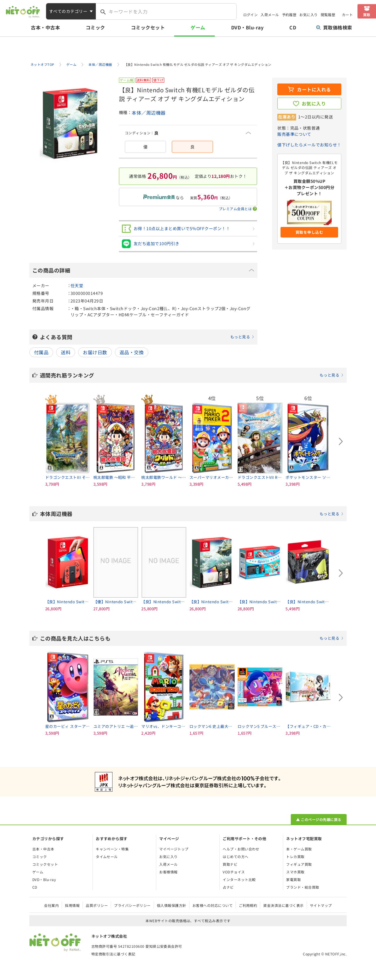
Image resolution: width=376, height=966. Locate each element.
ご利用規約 (248, 905)
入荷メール (270, 14)
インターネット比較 (239, 879)
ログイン (250, 14)
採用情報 (72, 905)
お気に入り (308, 14)
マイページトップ (174, 848)
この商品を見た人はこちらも (192, 638)
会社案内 (51, 905)
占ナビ (228, 887)
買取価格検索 (334, 27)
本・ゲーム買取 (299, 848)
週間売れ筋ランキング (192, 375)
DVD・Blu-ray (247, 27)
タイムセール (107, 856)
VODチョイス (234, 871)
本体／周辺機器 (148, 112)
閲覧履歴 (328, 14)
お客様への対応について (212, 905)
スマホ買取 (295, 871)
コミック (95, 27)
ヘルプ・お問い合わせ (241, 848)
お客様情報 (168, 871)
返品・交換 (132, 352)
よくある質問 (147, 337)
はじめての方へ (235, 856)
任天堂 (76, 285)
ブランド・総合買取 (302, 887)
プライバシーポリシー (132, 905)
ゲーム (198, 27)
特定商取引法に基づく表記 (113, 953)
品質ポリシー (97, 905)
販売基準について (294, 134)
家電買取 (293, 879)
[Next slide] (341, 441)
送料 (65, 352)
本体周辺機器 (192, 513)
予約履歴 (289, 14)
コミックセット (148, 27)
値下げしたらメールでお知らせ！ (309, 145)
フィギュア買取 (299, 864)
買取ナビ (230, 864)
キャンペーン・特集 (112, 848)
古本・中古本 (45, 27)
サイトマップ (321, 905)
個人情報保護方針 (171, 905)
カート (347, 14)
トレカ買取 (295, 856)
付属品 (41, 352)
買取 (366, 14)
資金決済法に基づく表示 (283, 905)
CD (292, 27)
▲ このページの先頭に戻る (318, 819)
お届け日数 (95, 352)
